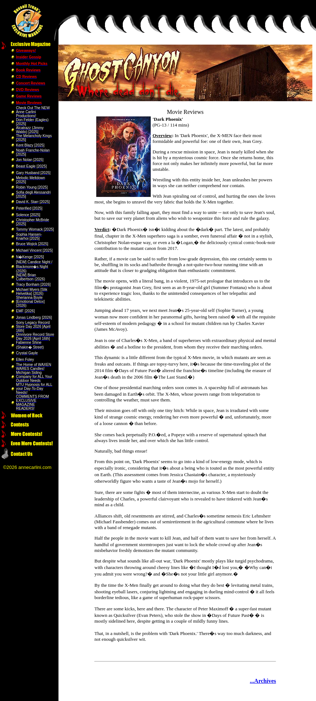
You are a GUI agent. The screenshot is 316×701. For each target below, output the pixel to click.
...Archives (263, 681)
